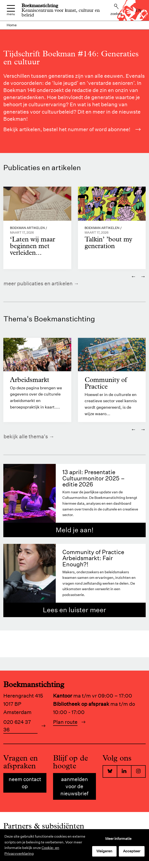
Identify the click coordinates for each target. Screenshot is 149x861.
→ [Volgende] (143, 276)
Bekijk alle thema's (26, 436)
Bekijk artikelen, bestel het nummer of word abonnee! (72, 129)
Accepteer (131, 851)
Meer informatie (118, 839)
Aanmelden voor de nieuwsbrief (74, 786)
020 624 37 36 (17, 726)
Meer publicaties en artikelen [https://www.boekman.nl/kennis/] (38, 283)
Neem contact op (25, 782)
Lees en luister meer (74, 610)
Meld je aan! (74, 530)
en (138, 10)
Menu (11, 10)
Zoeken (116, 10)
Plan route (65, 722)
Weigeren (104, 851)
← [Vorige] (133, 276)
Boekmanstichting (40, 5)
